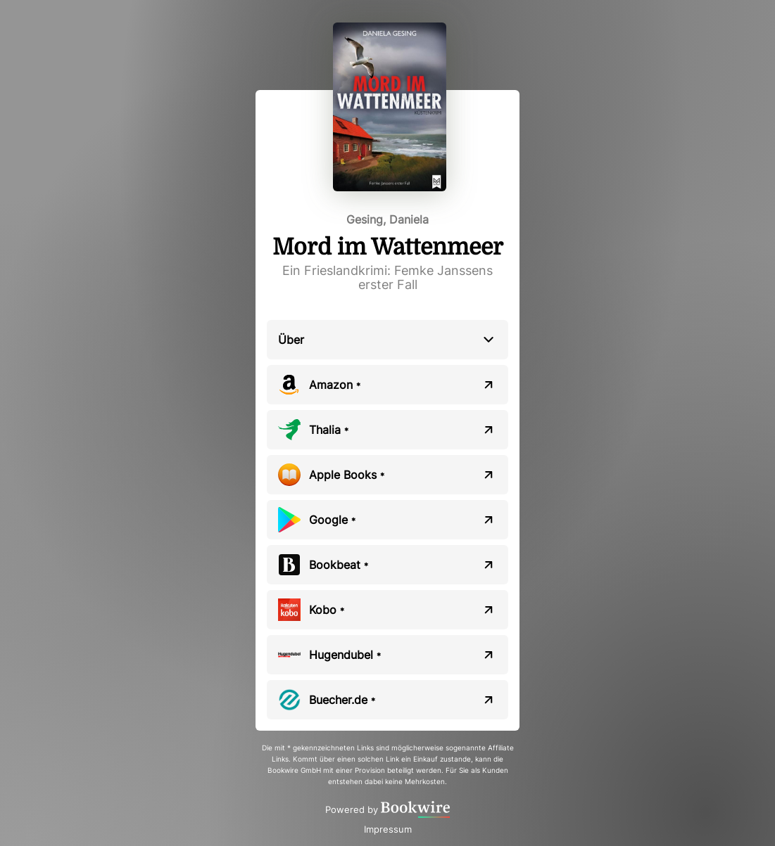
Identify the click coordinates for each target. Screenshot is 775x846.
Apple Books (346, 475)
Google (332, 520)
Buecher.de (342, 700)
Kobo (326, 610)
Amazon (334, 385)
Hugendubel (345, 655)
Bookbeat (338, 565)
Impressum (388, 829)
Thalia (328, 430)
